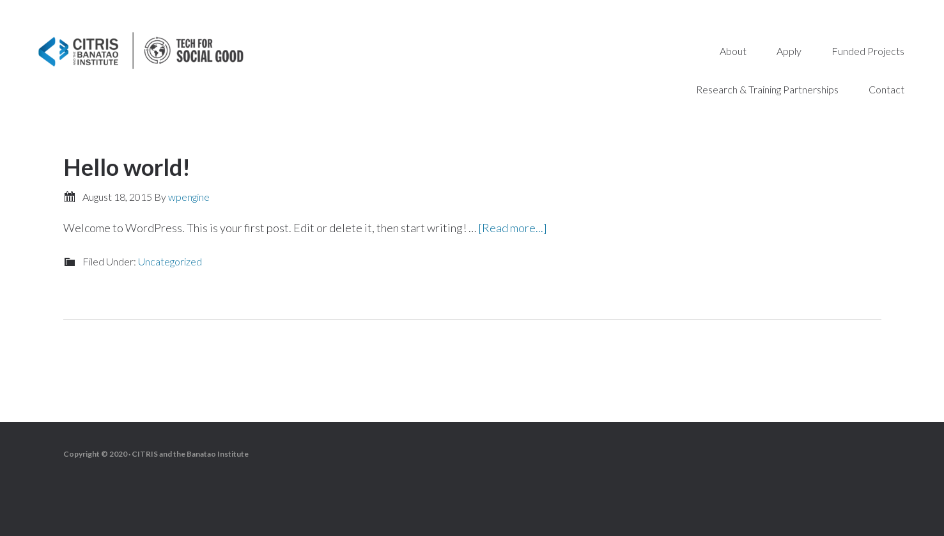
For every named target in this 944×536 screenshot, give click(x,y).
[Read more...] (512, 228)
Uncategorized (170, 261)
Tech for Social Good (141, 51)
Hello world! (126, 167)
